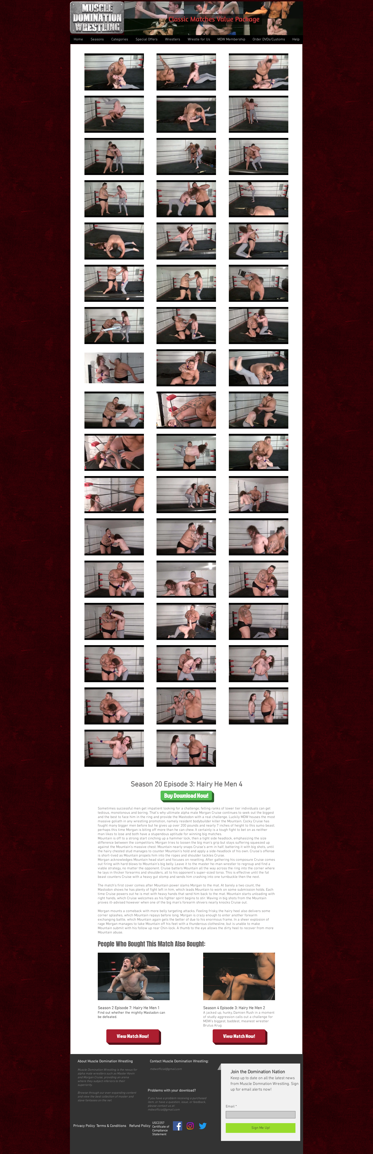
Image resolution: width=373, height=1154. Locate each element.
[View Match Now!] (132, 1036)
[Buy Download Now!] (186, 795)
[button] (119, 39)
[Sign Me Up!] (260, 1128)
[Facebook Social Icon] (177, 1125)
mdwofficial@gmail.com (166, 1069)
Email (230, 1106)
